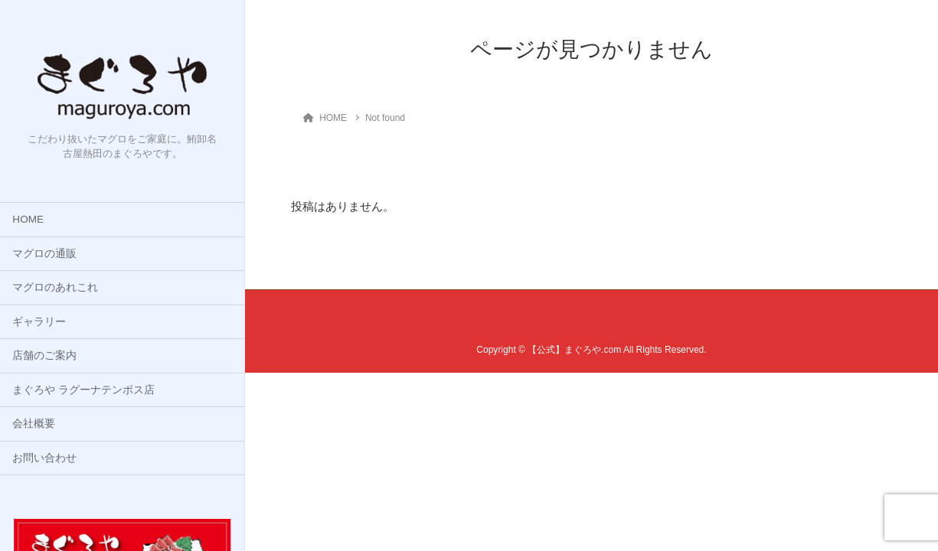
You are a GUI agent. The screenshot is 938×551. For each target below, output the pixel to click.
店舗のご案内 (44, 355)
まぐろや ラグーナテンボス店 (83, 390)
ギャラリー (39, 322)
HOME (28, 219)
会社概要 (33, 423)
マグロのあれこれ (55, 287)
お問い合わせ (44, 458)
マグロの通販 (44, 253)
